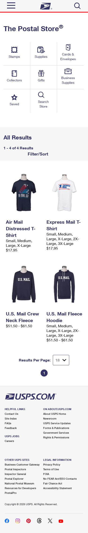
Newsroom (50, 418)
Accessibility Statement (57, 488)
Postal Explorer (14, 478)
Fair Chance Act (52, 483)
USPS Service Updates (57, 423)
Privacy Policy (51, 464)
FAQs (8, 423)
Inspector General (15, 473)
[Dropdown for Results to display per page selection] (61, 360)
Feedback (11, 427)
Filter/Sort (37, 153)
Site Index (11, 418)
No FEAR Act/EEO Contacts (60, 478)
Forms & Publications (56, 427)
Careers (9, 440)
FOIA (46, 473)
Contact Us (11, 413)
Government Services (56, 432)
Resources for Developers (20, 488)
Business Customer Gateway (22, 464)
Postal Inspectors (15, 469)
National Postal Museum (19, 483)
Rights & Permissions (56, 437)
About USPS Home (54, 413)
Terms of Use (51, 469)
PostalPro (11, 492)
